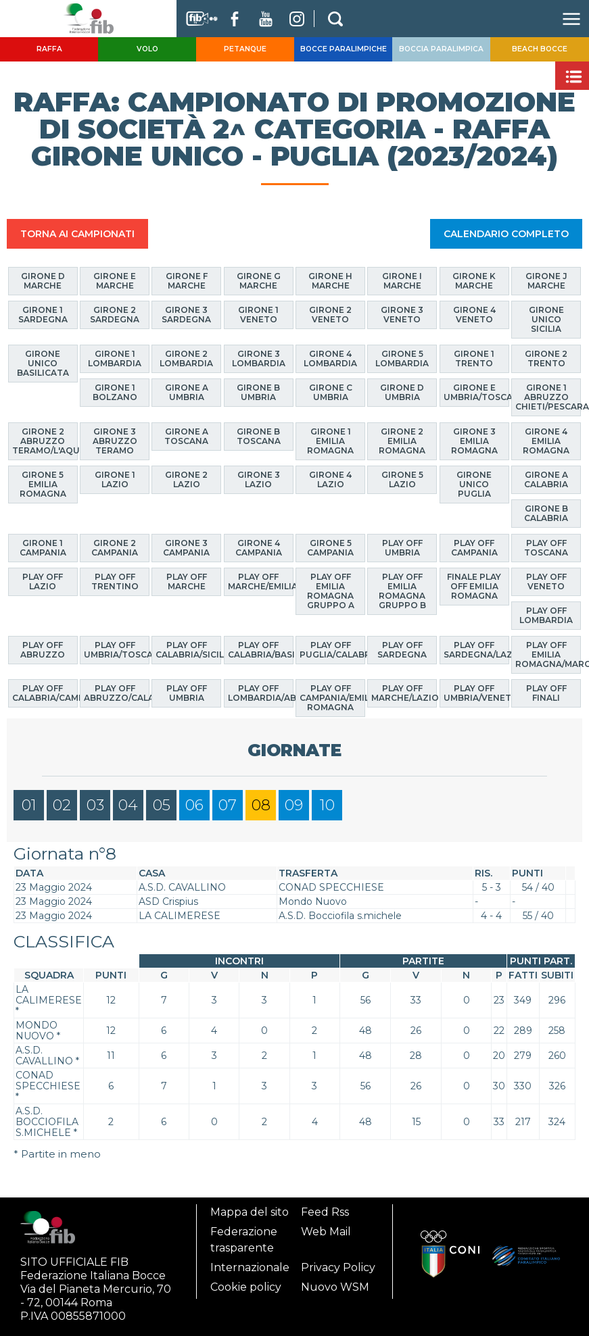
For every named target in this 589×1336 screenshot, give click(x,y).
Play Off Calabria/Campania (45, 693)
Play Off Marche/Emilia (260, 581)
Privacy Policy (338, 1267)
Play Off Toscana (546, 547)
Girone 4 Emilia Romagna (546, 440)
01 (29, 805)
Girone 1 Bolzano (115, 392)
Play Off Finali (546, 693)
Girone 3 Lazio (258, 479)
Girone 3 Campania (186, 547)
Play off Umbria (402, 547)
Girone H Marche (330, 281)
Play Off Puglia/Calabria (332, 649)
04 (128, 805)
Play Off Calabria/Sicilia (188, 649)
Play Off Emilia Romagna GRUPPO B (402, 591)
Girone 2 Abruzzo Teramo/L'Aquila (45, 440)
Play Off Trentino (115, 581)
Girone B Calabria (546, 513)
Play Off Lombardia (546, 615)
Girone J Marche (546, 281)
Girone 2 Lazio (186, 479)
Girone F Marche (187, 281)
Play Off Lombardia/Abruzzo (260, 693)
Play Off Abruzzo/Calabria (116, 693)
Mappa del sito (249, 1212)
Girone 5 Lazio (402, 479)
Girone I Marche (402, 281)
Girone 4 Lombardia (330, 358)
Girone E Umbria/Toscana (476, 392)
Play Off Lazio (42, 581)
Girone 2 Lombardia (186, 358)
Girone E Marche (114, 281)
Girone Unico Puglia (474, 484)
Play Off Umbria (186, 693)
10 (327, 805)
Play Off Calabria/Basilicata (260, 649)
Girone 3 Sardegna (186, 314)
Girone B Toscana (259, 435)
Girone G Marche (259, 281)
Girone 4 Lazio (330, 479)
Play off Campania (474, 547)
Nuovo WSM (335, 1287)
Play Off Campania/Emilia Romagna (332, 697)
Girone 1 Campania (43, 547)
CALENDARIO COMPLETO (506, 234)
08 (261, 805)
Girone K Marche (474, 281)
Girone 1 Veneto (258, 314)
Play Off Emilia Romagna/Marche (548, 653)
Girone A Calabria (546, 479)
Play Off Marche (186, 581)
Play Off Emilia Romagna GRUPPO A (330, 591)
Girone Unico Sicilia (546, 319)
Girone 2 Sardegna (114, 314)
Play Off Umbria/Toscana (116, 649)
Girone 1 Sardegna (43, 314)
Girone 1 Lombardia (114, 358)
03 (95, 805)
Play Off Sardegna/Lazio (476, 649)
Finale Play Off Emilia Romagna (474, 586)
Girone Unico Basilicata (43, 362)
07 (227, 805)
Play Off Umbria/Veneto (476, 693)
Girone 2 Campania (114, 547)
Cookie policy (245, 1287)
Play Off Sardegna (402, 649)
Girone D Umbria (402, 392)
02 (62, 805)
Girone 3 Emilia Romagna (474, 440)
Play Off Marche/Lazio (404, 693)
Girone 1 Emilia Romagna (330, 440)
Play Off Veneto (546, 581)
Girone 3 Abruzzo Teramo (115, 440)
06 (194, 805)
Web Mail (326, 1231)
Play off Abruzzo (42, 649)
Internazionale (249, 1267)
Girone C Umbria (330, 392)
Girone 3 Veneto (402, 314)
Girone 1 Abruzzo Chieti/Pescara (548, 397)
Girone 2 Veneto (330, 314)
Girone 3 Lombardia (258, 358)
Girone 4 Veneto (474, 314)
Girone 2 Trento (546, 358)
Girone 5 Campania (330, 547)
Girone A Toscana (186, 435)
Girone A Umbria (186, 392)
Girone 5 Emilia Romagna (43, 484)
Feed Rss (325, 1212)
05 (161, 805)
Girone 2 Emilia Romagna (402, 440)
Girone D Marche (43, 281)
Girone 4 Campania (258, 547)
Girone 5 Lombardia (402, 358)
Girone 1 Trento (474, 358)
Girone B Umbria (258, 392)
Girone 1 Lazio (115, 479)
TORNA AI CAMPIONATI (77, 234)
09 (294, 805)
